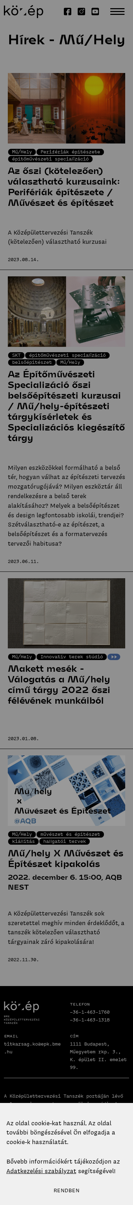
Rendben (66, 1190)
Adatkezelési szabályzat (41, 1171)
